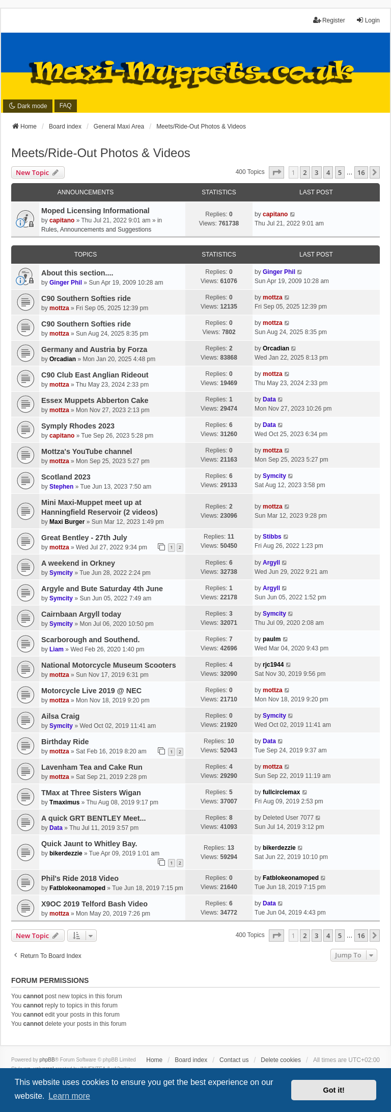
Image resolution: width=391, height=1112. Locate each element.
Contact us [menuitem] (233, 1060)
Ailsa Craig (60, 716)
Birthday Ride (65, 742)
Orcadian (62, 359)
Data (269, 399)
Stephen (61, 486)
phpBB (47, 1060)
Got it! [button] (334, 1090)
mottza (59, 308)
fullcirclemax (281, 792)
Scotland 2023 (66, 477)
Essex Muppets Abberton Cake (95, 400)
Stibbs (272, 536)
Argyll (271, 562)
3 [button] (316, 172)
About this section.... (77, 273)
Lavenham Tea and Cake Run (92, 767)
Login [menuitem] (368, 20)
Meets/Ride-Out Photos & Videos (100, 153)
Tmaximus (64, 802)
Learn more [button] (69, 1096)
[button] (276, 172)
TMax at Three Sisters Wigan (91, 793)
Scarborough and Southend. (90, 640)
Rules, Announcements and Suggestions (96, 229)
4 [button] (328, 172)
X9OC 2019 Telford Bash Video (94, 904)
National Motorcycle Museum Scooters (108, 665)
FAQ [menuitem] (66, 105)
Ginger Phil (65, 282)
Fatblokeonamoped (77, 888)
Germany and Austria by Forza (94, 349)
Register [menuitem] (329, 20)
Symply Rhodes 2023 (78, 426)
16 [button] (361, 172)
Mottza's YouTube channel (86, 451)
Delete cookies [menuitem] (281, 1060)
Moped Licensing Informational (95, 211)
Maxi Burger (67, 521)
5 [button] (340, 172)
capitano (61, 220)
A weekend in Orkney (78, 563)
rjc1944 (273, 664)
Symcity (274, 475)
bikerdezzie (65, 853)
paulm (272, 639)
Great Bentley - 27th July (84, 538)
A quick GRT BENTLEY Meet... (93, 818)
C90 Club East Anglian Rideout (95, 375)
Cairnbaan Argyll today (81, 614)
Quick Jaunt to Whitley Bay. (89, 844)
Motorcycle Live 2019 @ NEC (91, 691)
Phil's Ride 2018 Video (80, 878)
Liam (56, 649)
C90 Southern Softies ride (86, 298)
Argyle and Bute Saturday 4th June (102, 589)
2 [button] (304, 172)
